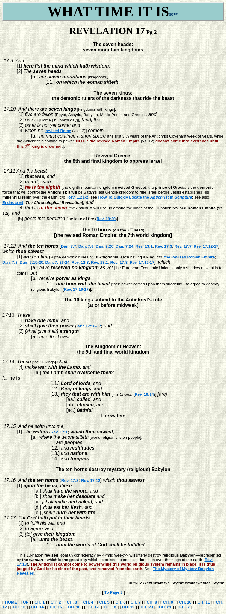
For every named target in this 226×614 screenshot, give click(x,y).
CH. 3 (72, 602)
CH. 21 (165, 607)
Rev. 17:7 (183, 246)
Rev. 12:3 (80, 262)
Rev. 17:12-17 (206, 246)
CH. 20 (147, 607)
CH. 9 (168, 602)
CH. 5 (104, 602)
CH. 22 (183, 607)
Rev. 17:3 (163, 246)
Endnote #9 (12, 202)
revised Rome (58, 131)
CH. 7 (136, 602)
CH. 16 (74, 607)
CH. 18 (110, 607)
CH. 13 (19, 607)
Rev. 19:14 (144, 394)
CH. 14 (37, 607)
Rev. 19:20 (106, 219)
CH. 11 (204, 602)
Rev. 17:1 (59, 432)
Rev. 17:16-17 (76, 289)
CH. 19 (128, 607)
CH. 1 (39, 602)
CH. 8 (152, 602)
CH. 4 (88, 602)
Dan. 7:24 (124, 246)
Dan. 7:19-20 (31, 262)
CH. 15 (56, 607)
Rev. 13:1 (144, 246)
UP (25, 602)
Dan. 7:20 (104, 246)
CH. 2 (56, 602)
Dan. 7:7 (68, 246)
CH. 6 (121, 602)
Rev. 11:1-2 (77, 197)
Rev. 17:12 (90, 480)
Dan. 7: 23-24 (57, 262)
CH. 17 (93, 607)
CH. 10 (185, 602)
